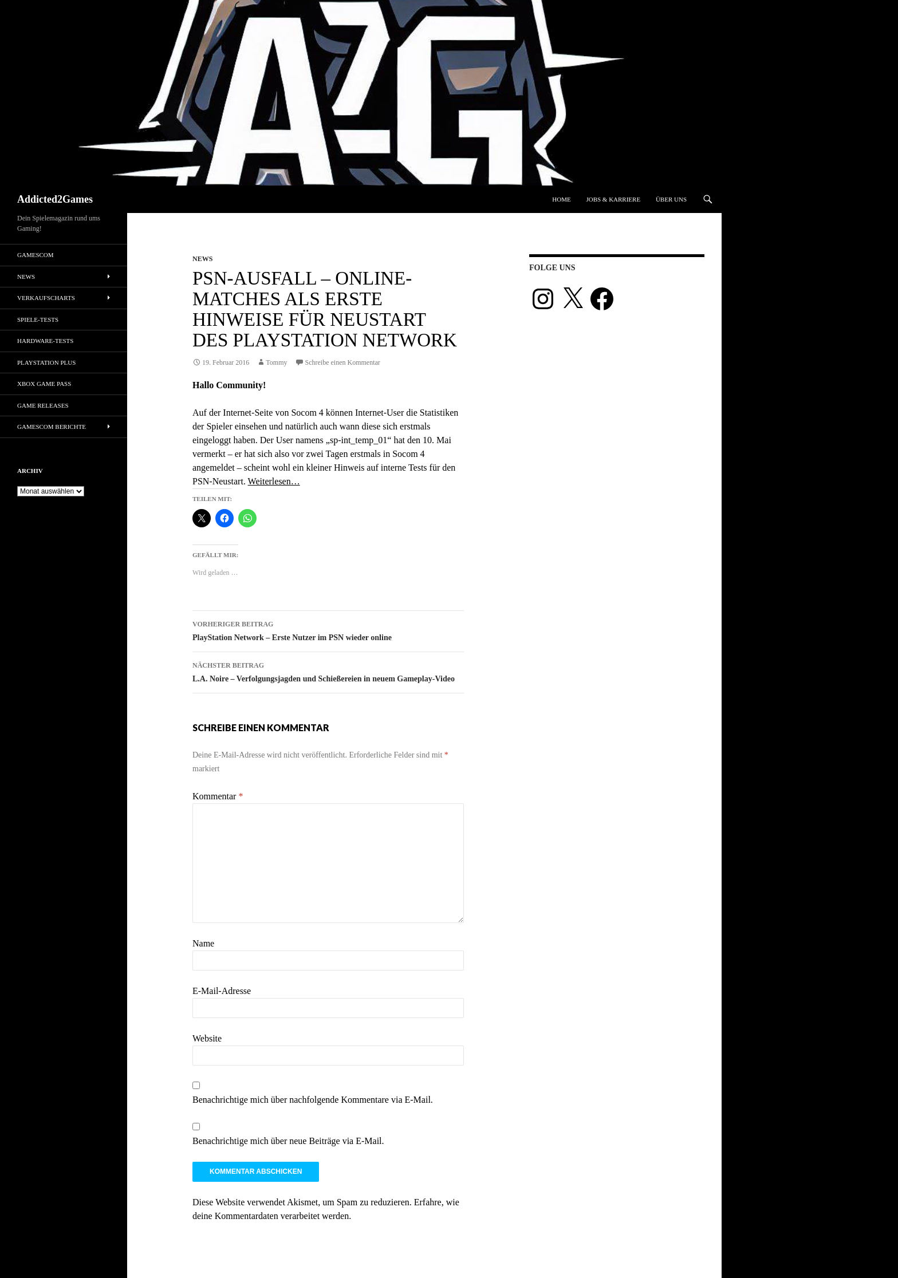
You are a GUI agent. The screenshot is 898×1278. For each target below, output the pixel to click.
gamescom (35, 254)
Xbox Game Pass (44, 383)
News (202, 259)
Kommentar (217, 796)
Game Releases (43, 405)
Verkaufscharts (46, 297)
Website (207, 1038)
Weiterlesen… (274, 481)
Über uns (671, 199)
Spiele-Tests (37, 319)
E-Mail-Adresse (221, 991)
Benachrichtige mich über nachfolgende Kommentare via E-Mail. (312, 1100)
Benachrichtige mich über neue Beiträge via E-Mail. (288, 1141)
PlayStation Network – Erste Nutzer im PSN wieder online (328, 629)
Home (561, 199)
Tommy (276, 362)
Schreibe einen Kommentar (342, 362)
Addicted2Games (55, 199)
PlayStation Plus (46, 362)
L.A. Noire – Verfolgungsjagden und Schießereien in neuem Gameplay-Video (328, 670)
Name (203, 943)
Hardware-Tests (45, 340)
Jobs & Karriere (613, 199)
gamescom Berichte (51, 426)
